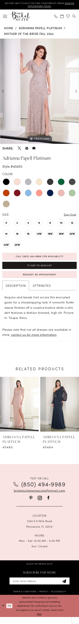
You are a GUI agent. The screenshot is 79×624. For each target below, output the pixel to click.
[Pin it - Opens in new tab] (26, 149)
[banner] (20, 17)
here (39, 621)
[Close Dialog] (3, 613)
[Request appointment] (62, 17)
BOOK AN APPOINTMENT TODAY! (39, 7)
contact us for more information (33, 340)
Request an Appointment (39, 279)
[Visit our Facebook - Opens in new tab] (48, 504)
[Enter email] (39, 587)
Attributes (42, 291)
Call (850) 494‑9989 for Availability (39, 258)
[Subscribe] (68, 587)
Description (16, 291)
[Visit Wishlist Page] (68, 17)
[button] (5, 17)
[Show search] (74, 17)
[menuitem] (5, 17)
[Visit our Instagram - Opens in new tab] (40, 503)
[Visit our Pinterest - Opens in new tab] (30, 504)
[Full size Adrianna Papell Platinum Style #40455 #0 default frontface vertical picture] (39, 92)
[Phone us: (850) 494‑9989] (56, 17)
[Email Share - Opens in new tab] (33, 149)
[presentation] (19, 410)
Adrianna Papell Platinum (40, 29)
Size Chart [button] (69, 216)
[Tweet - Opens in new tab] (19, 149)
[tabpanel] (39, 92)
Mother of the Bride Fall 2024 (29, 35)
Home (8, 29)
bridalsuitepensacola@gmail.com (39, 496)
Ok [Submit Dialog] (10, 612)
